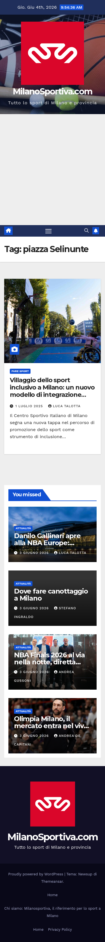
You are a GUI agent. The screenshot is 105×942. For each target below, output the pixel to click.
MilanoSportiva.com (52, 91)
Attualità (23, 528)
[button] (86, 230)
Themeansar (52, 881)
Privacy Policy (60, 929)
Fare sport (20, 371)
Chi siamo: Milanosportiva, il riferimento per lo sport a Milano (52, 912)
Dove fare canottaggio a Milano (51, 594)
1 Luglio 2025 (29, 406)
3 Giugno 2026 (35, 553)
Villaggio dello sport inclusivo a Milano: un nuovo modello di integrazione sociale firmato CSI (52, 391)
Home (52, 895)
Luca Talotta (64, 406)
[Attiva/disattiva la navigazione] (48, 231)
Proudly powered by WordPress (36, 874)
